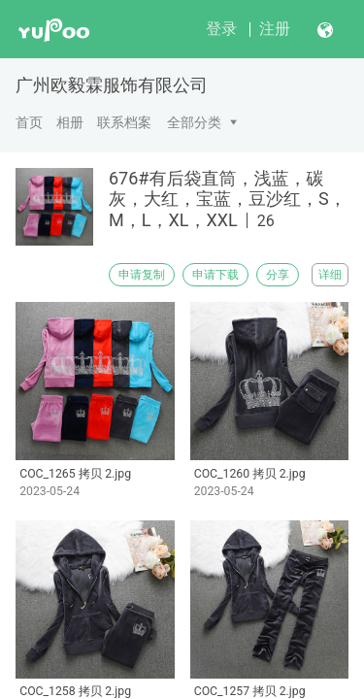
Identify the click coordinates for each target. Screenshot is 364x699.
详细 (330, 275)
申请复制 (141, 275)
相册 (69, 122)
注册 (274, 28)
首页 (29, 122)
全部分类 (194, 122)
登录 (221, 28)
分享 (277, 275)
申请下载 (215, 275)
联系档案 (124, 122)
